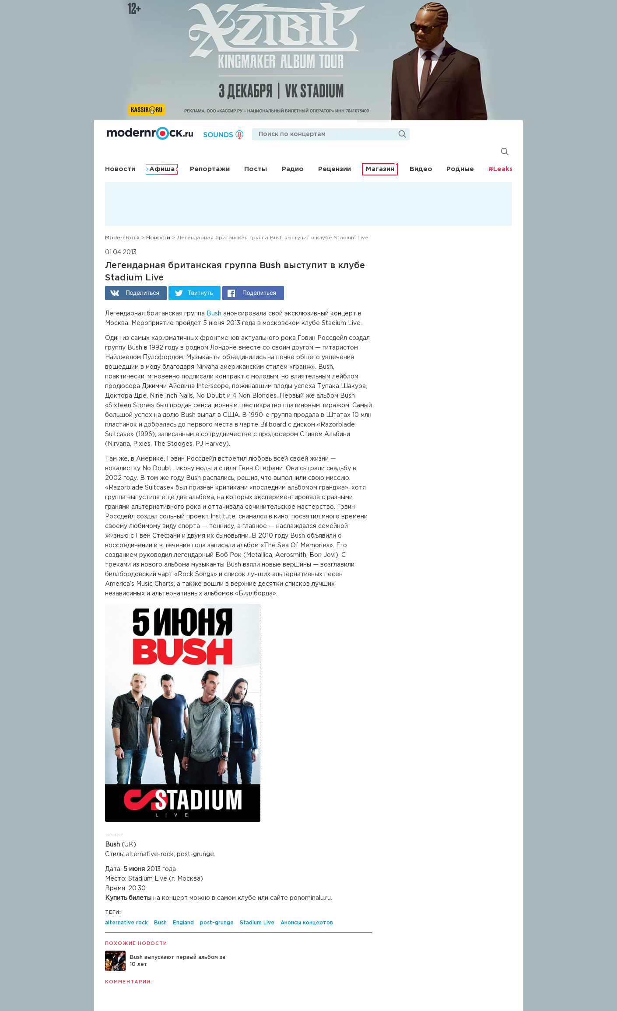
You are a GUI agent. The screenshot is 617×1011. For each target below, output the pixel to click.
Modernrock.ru (150, 133)
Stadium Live (257, 922)
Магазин (380, 169)
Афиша (162, 169)
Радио (293, 169)
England (183, 922)
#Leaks (500, 169)
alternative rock (126, 922)
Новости (120, 169)
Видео (421, 169)
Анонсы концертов (306, 922)
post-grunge (217, 922)
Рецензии (334, 169)
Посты (255, 169)
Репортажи (210, 169)
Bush (214, 313)
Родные (460, 169)
